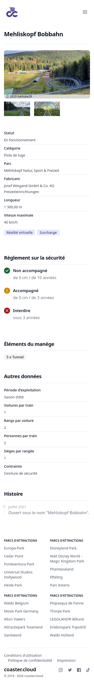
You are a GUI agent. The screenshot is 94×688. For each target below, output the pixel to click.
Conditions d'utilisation (23, 655)
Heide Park (13, 585)
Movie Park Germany (21, 611)
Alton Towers (14, 619)
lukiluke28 (25, 96)
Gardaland (12, 635)
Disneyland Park (63, 548)
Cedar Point (13, 556)
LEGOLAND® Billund (67, 619)
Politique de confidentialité (30, 660)
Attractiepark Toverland (23, 627)
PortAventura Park (19, 564)
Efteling (56, 577)
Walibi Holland (62, 635)
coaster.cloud (20, 669)
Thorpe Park (60, 611)
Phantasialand (61, 569)
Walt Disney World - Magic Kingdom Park (67, 558)
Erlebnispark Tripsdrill (68, 627)
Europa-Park (14, 548)
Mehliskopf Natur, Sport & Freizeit (31, 170)
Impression (66, 660)
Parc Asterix (60, 585)
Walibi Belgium (16, 603)
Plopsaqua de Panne (67, 603)
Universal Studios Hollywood (18, 574)
